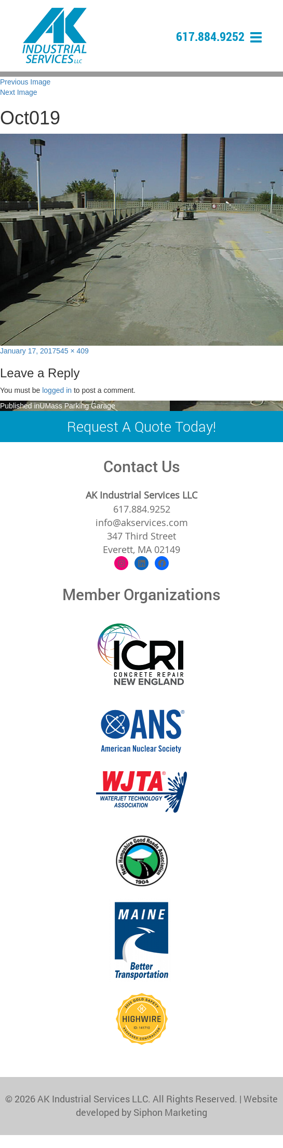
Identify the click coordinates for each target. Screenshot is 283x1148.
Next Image (18, 92)
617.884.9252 (210, 36)
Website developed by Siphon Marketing (177, 1105)
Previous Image (25, 82)
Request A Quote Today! (141, 426)
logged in (57, 390)
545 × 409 (72, 351)
